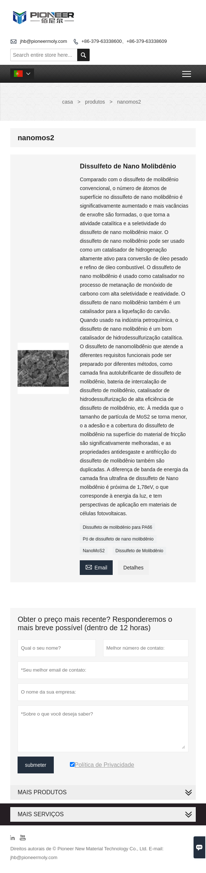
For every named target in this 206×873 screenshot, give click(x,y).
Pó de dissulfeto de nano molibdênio (118, 539)
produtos (95, 102)
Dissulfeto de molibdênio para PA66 (117, 527)
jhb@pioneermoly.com (43, 41)
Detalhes (133, 568)
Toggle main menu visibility (187, 71)
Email (96, 567)
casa (67, 102)
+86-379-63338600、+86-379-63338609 (123, 41)
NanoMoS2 (94, 550)
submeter (35, 765)
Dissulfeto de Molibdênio (140, 550)
